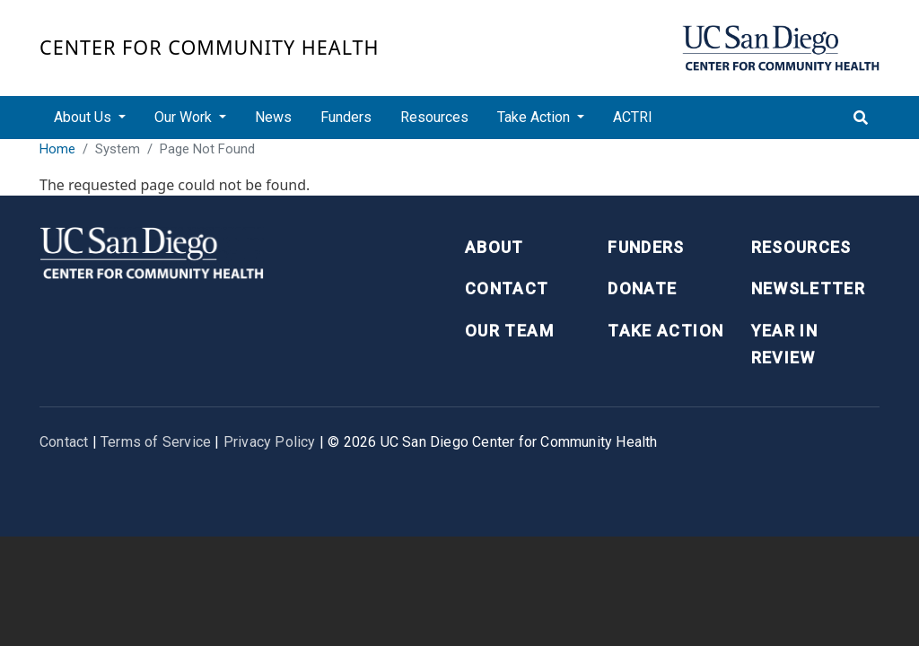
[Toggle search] (861, 117)
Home (57, 149)
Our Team (509, 330)
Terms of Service (156, 441)
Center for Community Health (209, 47)
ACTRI (632, 117)
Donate (642, 288)
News (273, 117)
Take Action (665, 330)
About (494, 247)
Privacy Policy (269, 441)
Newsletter (808, 288)
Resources (434, 117)
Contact (506, 288)
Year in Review (784, 344)
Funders (346, 117)
